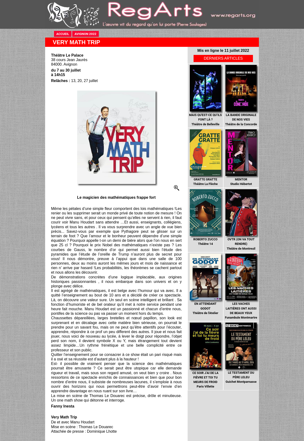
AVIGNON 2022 (87, 34)
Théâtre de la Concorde (241, 95)
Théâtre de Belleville (205, 95)
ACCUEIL (63, 34)
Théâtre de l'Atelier (205, 284)
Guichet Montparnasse (240, 353)
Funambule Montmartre (241, 286)
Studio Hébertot (240, 157)
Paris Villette (205, 355)
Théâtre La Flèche (205, 157)
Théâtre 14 (205, 217)
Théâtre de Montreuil (240, 219)
